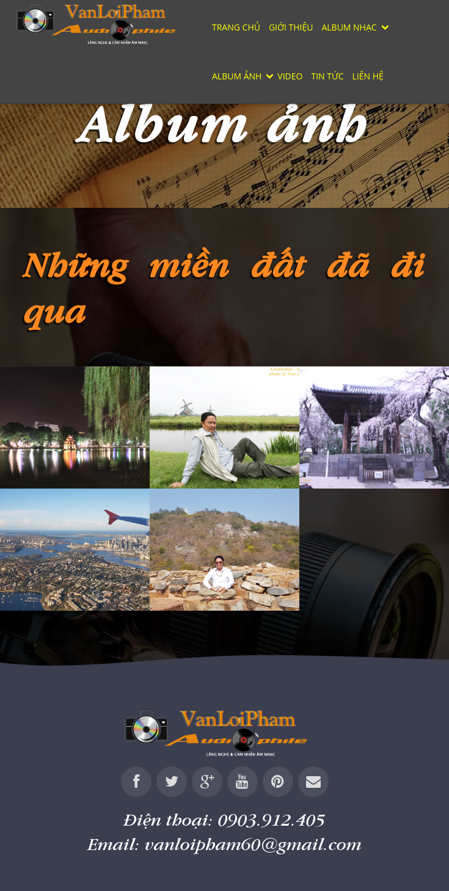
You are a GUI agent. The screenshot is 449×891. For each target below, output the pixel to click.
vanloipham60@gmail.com (253, 843)
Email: (225, 843)
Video (289, 76)
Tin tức (327, 76)
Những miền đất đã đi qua (224, 287)
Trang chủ (236, 27)
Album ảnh (236, 76)
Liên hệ (368, 76)
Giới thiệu (291, 27)
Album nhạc (348, 27)
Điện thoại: (225, 819)
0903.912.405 (272, 819)
